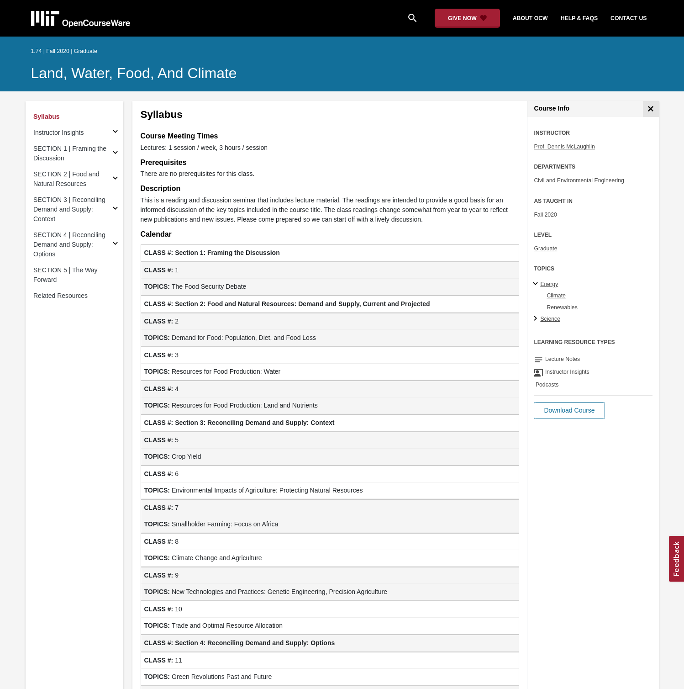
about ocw (530, 18)
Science (550, 319)
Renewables (562, 307)
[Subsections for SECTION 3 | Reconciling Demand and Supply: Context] (115, 209)
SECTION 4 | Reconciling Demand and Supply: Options (69, 244)
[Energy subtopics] (537, 284)
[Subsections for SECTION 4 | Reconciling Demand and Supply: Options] (115, 244)
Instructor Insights (58, 132)
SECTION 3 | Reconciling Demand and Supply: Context (69, 209)
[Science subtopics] (537, 319)
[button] (569, 410)
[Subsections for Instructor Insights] (115, 133)
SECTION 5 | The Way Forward (65, 274)
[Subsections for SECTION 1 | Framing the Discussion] (115, 154)
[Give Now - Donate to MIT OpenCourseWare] (467, 18)
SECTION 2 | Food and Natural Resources (66, 178)
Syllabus (46, 116)
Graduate (545, 248)
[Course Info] (651, 109)
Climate (556, 295)
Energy (549, 284)
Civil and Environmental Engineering (579, 180)
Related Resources (60, 295)
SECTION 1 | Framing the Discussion (69, 153)
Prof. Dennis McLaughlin (564, 146)
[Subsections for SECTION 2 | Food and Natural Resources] (115, 179)
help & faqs (579, 18)
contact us (628, 18)
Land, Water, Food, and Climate (134, 73)
